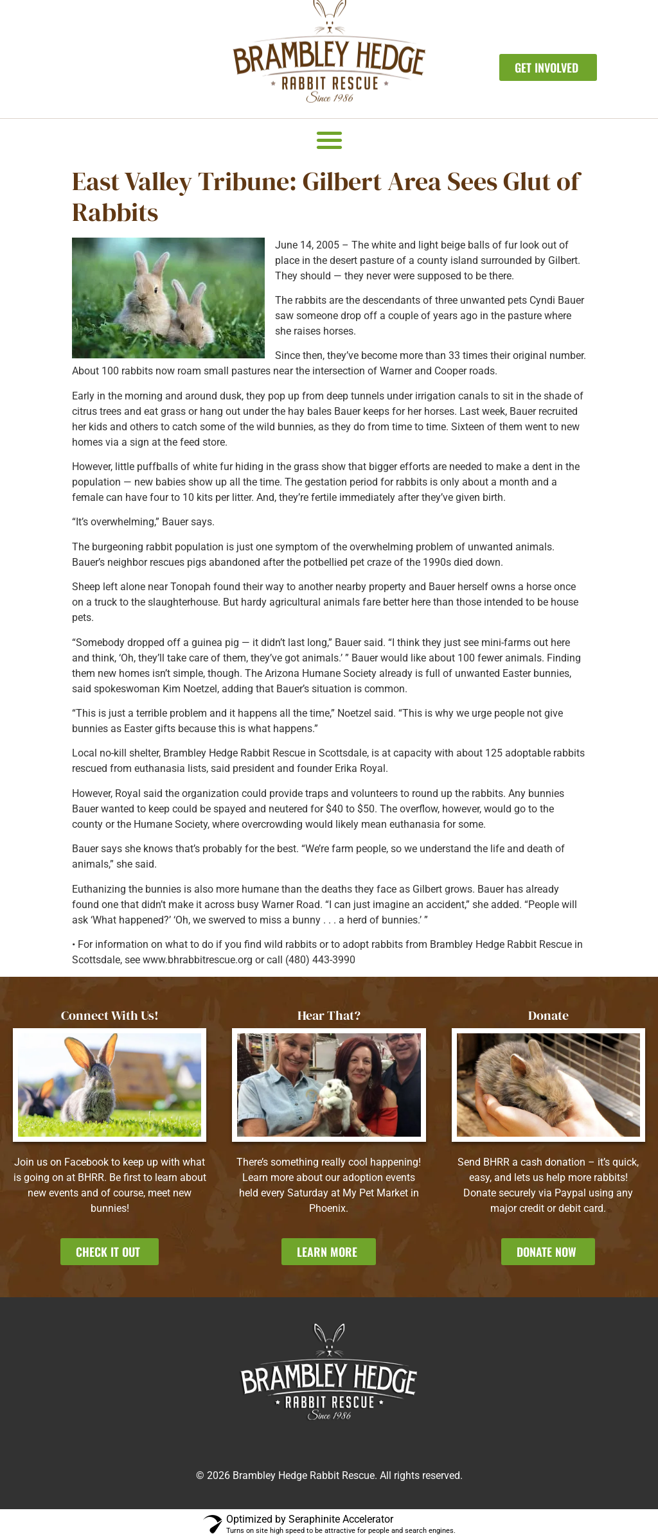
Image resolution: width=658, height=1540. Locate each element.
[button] (329, 140)
